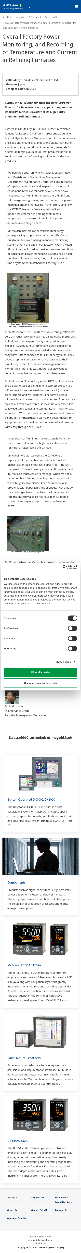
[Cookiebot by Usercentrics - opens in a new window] (62, 567)
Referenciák (51, 17)
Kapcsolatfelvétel (17, 1218)
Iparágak (12, 1197)
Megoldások (37, 1197)
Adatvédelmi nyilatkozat (40, 1239)
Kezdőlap (7, 17)
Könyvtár (20, 17)
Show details (63, 661)
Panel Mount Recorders (24, 1058)
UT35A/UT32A (17, 1141)
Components (16, 882)
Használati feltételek (40, 1236)
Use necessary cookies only (40, 682)
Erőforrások (35, 17)
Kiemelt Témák (39, 1210)
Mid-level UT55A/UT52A (24, 965)
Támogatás (61, 1210)
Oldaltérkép (40, 1243)
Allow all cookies (41, 672)
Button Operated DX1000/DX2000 (31, 799)
